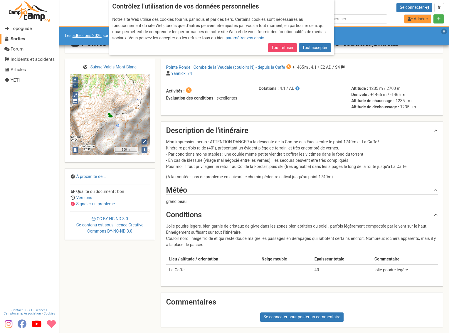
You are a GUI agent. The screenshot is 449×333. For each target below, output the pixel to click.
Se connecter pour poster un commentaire (301, 316)
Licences (41, 310)
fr (439, 7)
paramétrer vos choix (245, 38)
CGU (29, 310)
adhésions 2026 (87, 35)
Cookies (49, 313)
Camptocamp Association (22, 313)
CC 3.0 (110, 224)
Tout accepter (315, 47)
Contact (17, 310)
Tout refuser (282, 47)
